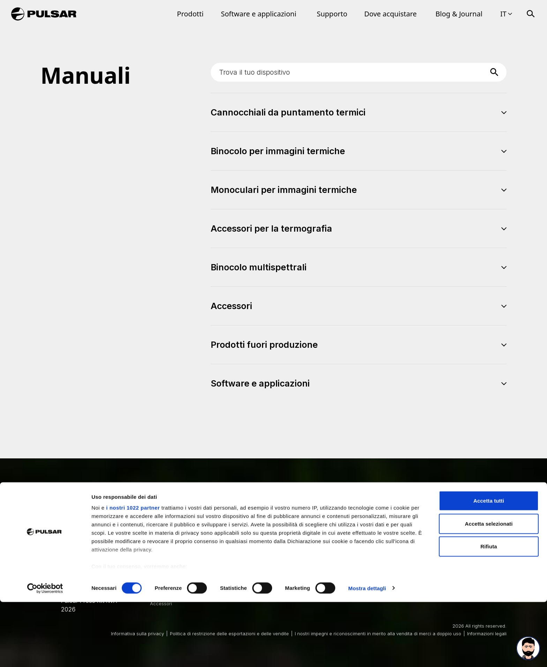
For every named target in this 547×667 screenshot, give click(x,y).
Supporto (332, 13)
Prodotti (190, 13)
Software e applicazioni (258, 13)
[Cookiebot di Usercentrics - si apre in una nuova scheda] (45, 653)
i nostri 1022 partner (133, 573)
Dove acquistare (390, 13)
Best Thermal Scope (301, 542)
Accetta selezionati (489, 589)
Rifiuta (488, 612)
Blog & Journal (458, 13)
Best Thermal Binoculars (402, 542)
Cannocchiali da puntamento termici (190, 542)
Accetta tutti (488, 566)
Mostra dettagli (367, 653)
